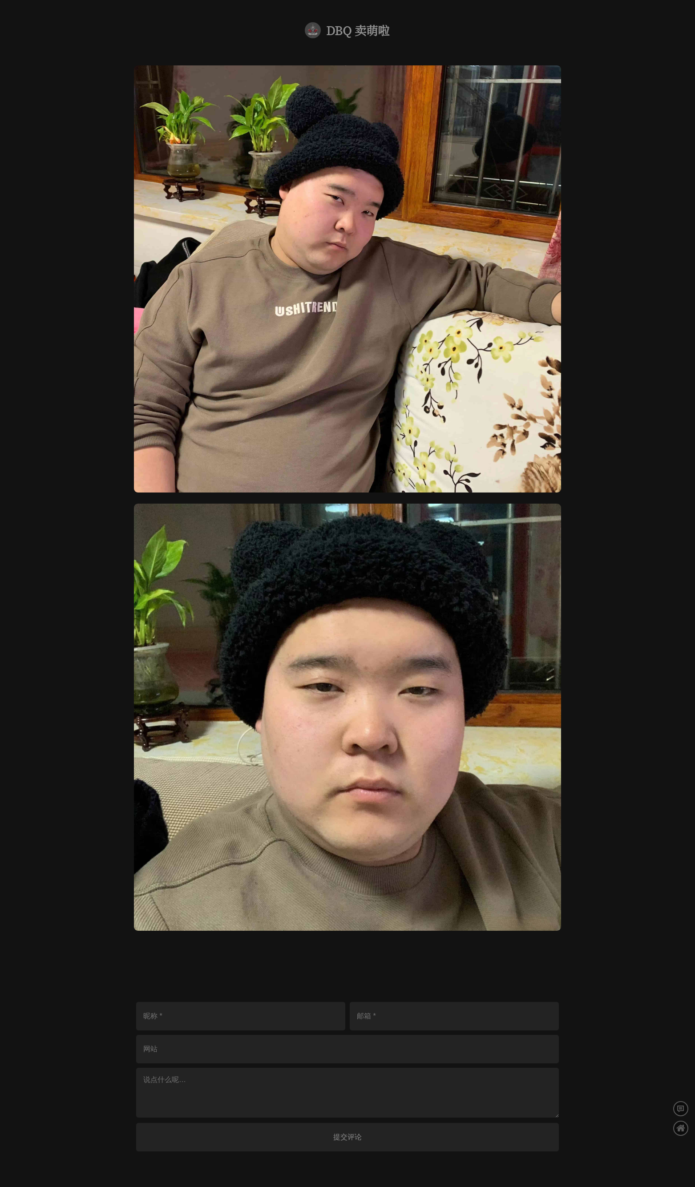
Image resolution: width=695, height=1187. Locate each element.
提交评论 (347, 1137)
